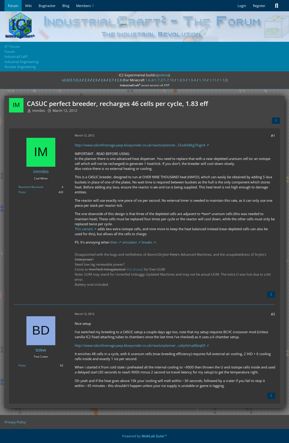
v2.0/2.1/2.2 (71, 80)
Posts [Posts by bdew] (22, 365)
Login (242, 5)
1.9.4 (192, 80)
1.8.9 (181, 80)
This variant (84, 229)
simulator (129, 242)
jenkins (162, 75)
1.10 (202, 80)
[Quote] (271, 294)
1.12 (222, 80)
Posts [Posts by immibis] (22, 192)
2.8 (119, 80)
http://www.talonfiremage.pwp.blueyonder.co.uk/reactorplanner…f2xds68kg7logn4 (140, 145)
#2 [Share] (273, 314)
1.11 (212, 80)
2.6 (103, 80)
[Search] (276, 5)
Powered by (144, 436)
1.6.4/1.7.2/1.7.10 (159, 80)
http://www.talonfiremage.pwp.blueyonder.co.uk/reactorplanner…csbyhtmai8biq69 (140, 345)
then (113, 242)
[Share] (276, 120)
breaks (147, 242)
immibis (38, 110)
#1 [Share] (273, 135)
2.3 (86, 80)
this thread (134, 269)
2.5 (95, 80)
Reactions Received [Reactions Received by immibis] (31, 187)
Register (259, 5)
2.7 (111, 80)
